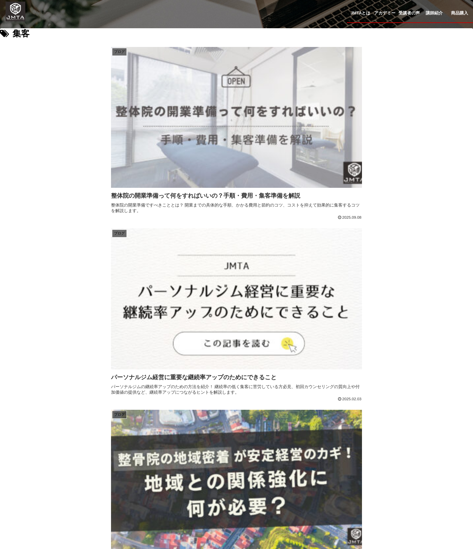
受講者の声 (246, 476)
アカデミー (203, 476)
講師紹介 (286, 476)
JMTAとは (161, 476)
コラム (321, 476)
